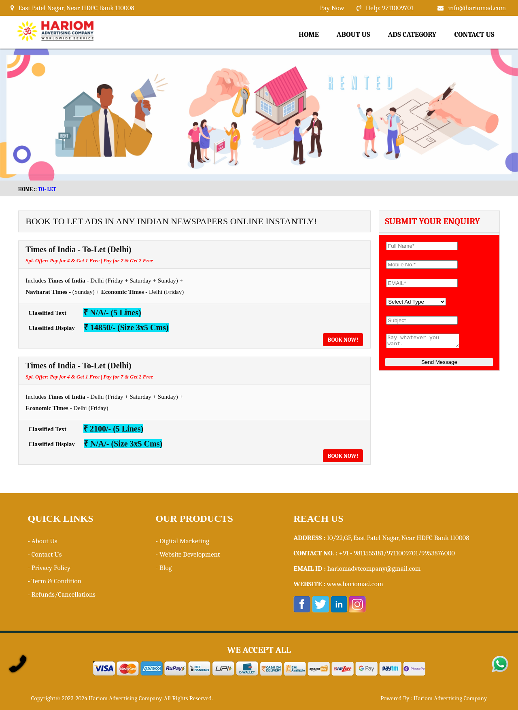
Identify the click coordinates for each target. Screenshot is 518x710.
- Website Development (188, 554)
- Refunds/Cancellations (62, 594)
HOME (25, 189)
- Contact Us (45, 554)
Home (309, 34)
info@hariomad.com (477, 8)
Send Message (439, 364)
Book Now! (343, 339)
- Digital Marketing (182, 541)
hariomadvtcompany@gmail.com (374, 568)
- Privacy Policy (49, 568)
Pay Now (332, 8)
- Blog (164, 568)
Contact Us (474, 34)
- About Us (42, 541)
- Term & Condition (54, 581)
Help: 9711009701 (390, 8)
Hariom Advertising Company (450, 698)
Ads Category (412, 34)
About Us (353, 34)
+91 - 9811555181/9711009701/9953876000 (397, 553)
